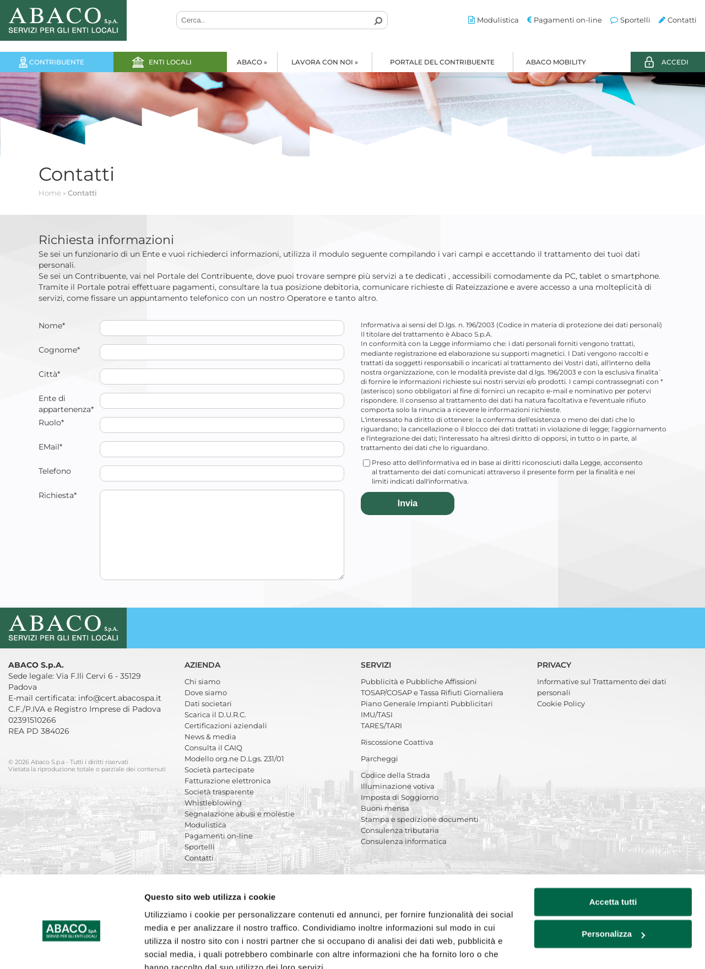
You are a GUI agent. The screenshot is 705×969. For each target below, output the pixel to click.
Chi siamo (202, 698)
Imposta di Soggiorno (399, 813)
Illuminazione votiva (398, 802)
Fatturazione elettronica (228, 797)
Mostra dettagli (174, 947)
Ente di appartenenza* (66, 403)
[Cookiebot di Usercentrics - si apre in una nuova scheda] (71, 947)
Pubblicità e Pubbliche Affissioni (419, 698)
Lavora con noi (324, 62)
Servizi (377, 681)
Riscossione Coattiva (397, 758)
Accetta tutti (613, 851)
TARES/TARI (381, 742)
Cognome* (59, 350)
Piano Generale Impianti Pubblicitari (427, 720)
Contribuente (56, 62)
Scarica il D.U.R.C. (215, 731)
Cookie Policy (561, 720)
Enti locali (170, 62)
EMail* (50, 447)
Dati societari (208, 720)
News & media (210, 753)
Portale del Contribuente (442, 62)
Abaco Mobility (556, 62)
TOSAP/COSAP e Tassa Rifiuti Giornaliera (432, 709)
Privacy (555, 681)
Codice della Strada (395, 791)
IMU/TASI (377, 731)
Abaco (252, 62)
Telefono (55, 471)
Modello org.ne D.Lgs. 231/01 (234, 775)
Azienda (204, 681)
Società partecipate (219, 786)
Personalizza (613, 883)
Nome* (52, 326)
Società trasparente (219, 808)
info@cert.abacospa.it (119, 714)
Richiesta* (58, 495)
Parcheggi (379, 775)
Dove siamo (206, 709)
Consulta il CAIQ (213, 764)
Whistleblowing (213, 819)
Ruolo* (51, 422)
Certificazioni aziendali (226, 742)
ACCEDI (674, 62)
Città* (49, 374)
